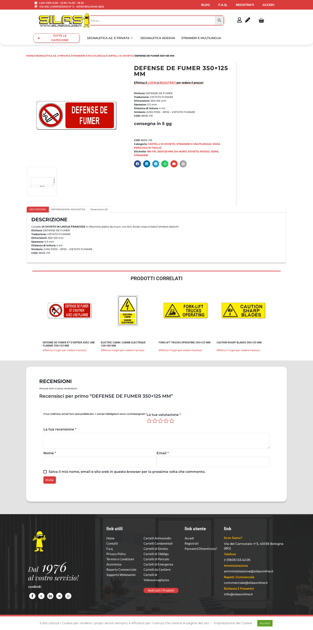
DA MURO (180, 151)
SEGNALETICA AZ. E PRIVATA (110, 38)
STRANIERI (141, 155)
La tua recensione (59, 429)
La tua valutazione (164, 415)
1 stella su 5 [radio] (149, 420)
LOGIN (152, 82)
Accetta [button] (265, 623)
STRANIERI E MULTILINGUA (201, 38)
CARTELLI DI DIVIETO (120, 55)
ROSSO (205, 151)
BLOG (205, 5)
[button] (137, 163)
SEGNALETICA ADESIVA (157, 38)
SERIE (214, 151)
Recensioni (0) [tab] (99, 209)
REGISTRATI (245, 5)
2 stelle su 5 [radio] (154, 420)
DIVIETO (193, 151)
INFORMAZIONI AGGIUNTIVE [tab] (68, 209)
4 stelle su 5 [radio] (166, 420)
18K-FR (151, 151)
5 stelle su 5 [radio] (171, 420)
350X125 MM (165, 151)
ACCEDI (268, 5)
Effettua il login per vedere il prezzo (64, 350)
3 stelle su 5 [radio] (160, 420)
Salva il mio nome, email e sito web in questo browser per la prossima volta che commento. (127, 472)
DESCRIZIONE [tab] (37, 209)
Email (162, 453)
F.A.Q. (222, 5)
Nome (49, 453)
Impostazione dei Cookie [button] (233, 623)
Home (30, 55)
